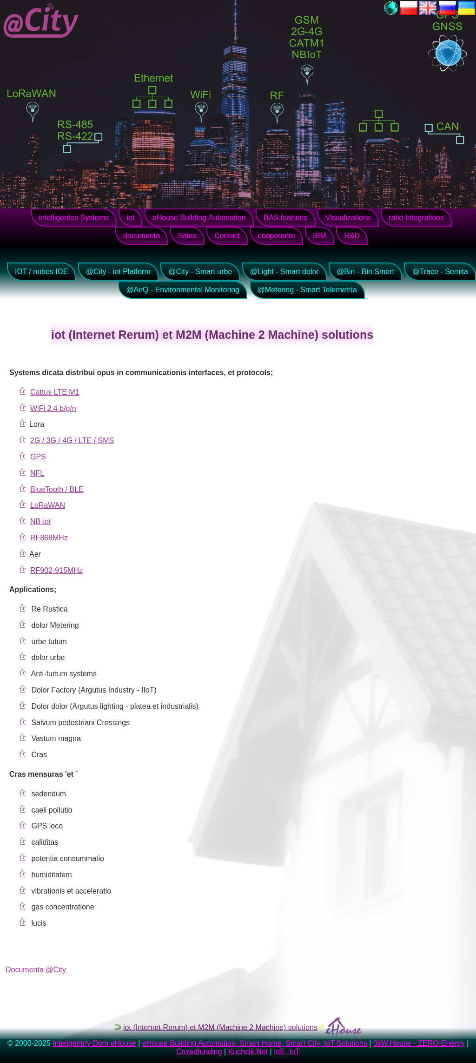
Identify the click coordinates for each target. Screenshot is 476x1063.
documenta (141, 236)
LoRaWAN (47, 505)
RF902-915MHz (56, 570)
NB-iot (40, 521)
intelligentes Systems (74, 218)
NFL (37, 473)
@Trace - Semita (440, 272)
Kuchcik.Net (248, 1052)
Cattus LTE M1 (54, 392)
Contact (227, 236)
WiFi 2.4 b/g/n (53, 408)
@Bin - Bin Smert (365, 272)
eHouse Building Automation (199, 218)
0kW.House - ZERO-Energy (419, 1043)
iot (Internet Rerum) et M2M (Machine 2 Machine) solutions (220, 1027)
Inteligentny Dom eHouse (94, 1043)
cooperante (276, 236)
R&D (352, 236)
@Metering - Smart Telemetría (307, 290)
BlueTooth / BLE (57, 489)
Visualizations (348, 218)
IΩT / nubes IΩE (41, 272)
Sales (187, 236)
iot (130, 218)
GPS (38, 457)
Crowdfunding (199, 1052)
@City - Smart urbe (200, 272)
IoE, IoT (287, 1052)
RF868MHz (49, 538)
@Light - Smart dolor (284, 272)
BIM (319, 236)
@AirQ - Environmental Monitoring (182, 290)
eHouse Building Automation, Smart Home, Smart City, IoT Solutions (254, 1043)
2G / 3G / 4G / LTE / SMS (72, 440)
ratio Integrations (416, 218)
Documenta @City (36, 970)
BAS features (285, 218)
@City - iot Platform (118, 272)
